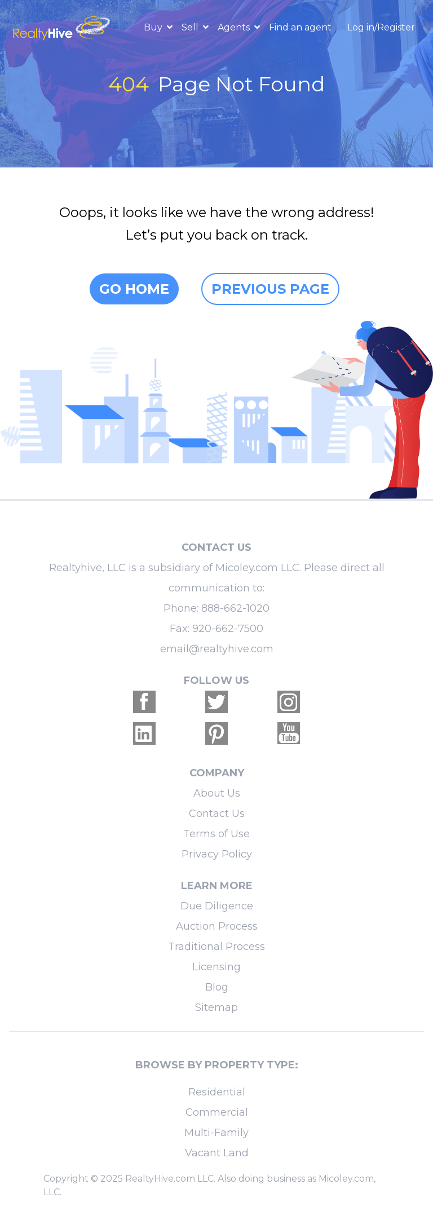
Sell (191, 27)
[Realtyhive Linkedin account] (144, 733)
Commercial (216, 1112)
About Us (216, 793)
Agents (235, 27)
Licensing (216, 967)
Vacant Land (217, 1153)
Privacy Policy (217, 854)
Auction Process (217, 926)
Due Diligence (216, 906)
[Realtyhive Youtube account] (288, 733)
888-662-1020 (235, 608)
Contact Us (217, 813)
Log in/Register (381, 27)
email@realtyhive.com (216, 649)
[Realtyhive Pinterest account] (216, 733)
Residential (216, 1092)
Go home (134, 289)
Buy (154, 27)
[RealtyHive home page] (62, 27)
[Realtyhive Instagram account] (288, 702)
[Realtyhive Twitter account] (216, 702)
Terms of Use (216, 834)
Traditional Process (216, 946)
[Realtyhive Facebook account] (144, 702)
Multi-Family (216, 1132)
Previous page (270, 289)
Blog (216, 987)
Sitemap (216, 1007)
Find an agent (300, 27)
